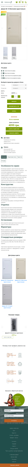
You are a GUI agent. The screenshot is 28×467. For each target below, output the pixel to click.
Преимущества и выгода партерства (14, 451)
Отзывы (3, 160)
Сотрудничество (14, 448)
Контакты (14, 441)
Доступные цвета (6, 63)
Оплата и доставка (14, 435)
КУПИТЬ (14, 111)
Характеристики (12, 157)
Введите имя (14, 410)
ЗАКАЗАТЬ (14, 101)
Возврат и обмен (14, 437)
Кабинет (14, 461)
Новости (14, 446)
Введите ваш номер (14, 415)
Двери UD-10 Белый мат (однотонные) (5, 53)
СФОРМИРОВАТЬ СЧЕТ (14, 106)
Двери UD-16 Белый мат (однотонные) (14, 333)
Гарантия (19, 157)
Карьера (14, 443)
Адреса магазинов (14, 428)
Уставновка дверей (14, 454)
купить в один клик (14, 129)
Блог (14, 430)
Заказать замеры (14, 133)
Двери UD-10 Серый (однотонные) (14, 53)
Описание (3, 157)
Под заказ (14, 459)
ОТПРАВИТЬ (14, 420)
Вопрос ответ (14, 457)
